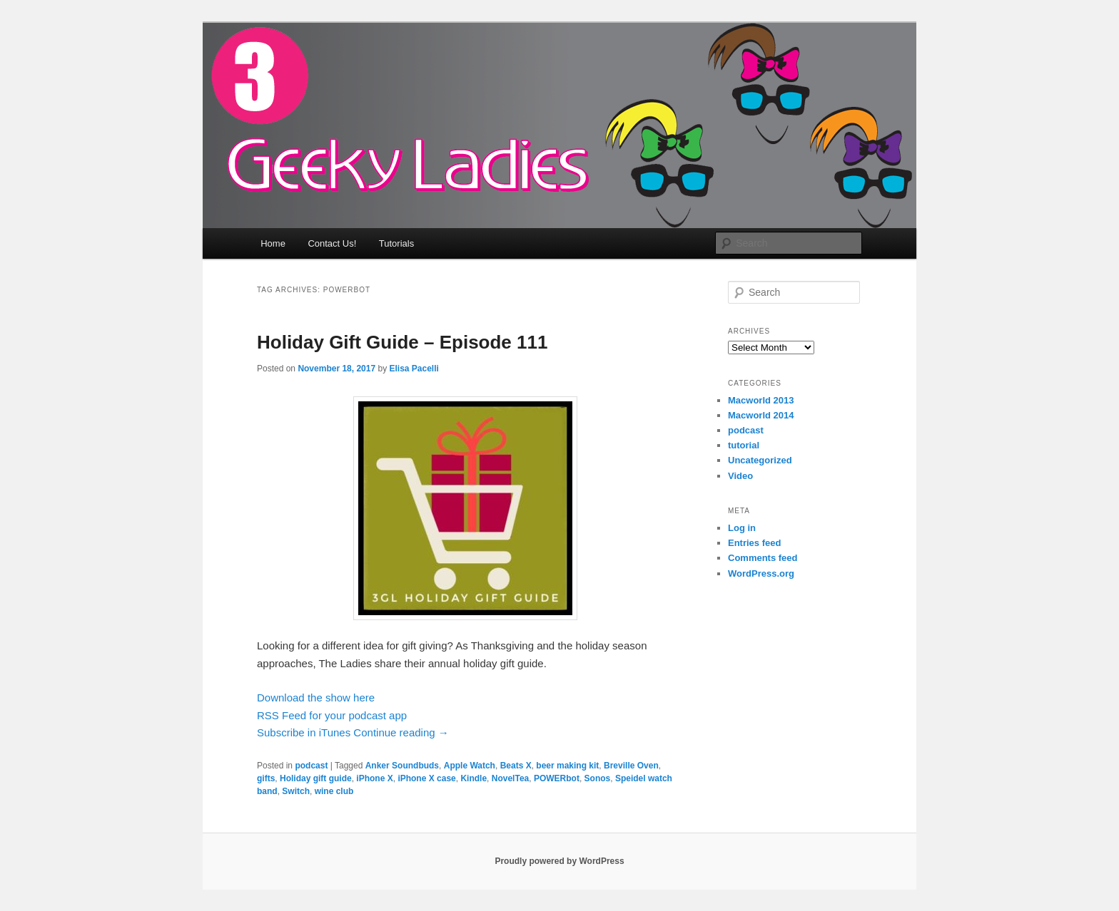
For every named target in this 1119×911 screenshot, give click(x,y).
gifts (266, 778)
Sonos (597, 778)
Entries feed (754, 542)
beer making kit (567, 766)
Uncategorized (760, 460)
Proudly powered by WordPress (559, 861)
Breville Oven (631, 766)
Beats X (516, 766)
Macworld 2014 (761, 415)
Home (272, 243)
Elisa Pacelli (413, 369)
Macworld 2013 (761, 400)
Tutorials (396, 243)
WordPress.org (761, 573)
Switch (296, 791)
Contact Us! (332, 243)
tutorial (743, 445)
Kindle (473, 778)
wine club (334, 791)
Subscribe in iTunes (303, 732)
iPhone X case (426, 778)
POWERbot (556, 778)
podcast (311, 766)
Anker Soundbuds (402, 766)
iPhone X (374, 778)
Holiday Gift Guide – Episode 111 (402, 342)
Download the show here (316, 697)
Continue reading (400, 732)
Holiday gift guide (316, 778)
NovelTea (510, 778)
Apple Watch (469, 766)
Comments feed (763, 557)
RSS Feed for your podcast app (332, 715)
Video (740, 475)
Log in (742, 528)
